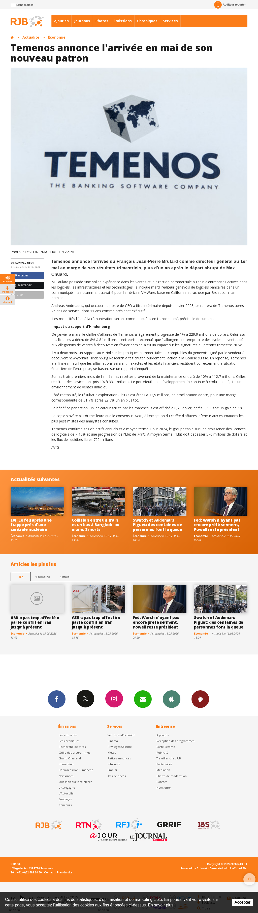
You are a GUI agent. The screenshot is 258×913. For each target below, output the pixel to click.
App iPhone (171, 698)
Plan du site (64, 872)
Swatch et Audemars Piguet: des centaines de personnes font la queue (157, 524)
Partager (20, 275)
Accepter (242, 902)
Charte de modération (171, 776)
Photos (101, 20)
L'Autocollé (66, 793)
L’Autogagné (67, 787)
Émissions (123, 20)
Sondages (65, 799)
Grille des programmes (74, 752)
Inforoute (114, 764)
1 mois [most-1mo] (64, 577)
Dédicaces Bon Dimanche (76, 770)
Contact (161, 781)
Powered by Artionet (194, 868)
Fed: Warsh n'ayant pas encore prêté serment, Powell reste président (217, 524)
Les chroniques (69, 741)
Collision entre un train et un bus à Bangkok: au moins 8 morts (95, 524)
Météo (112, 752)
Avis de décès (117, 776)
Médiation (163, 770)
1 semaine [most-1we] (42, 577)
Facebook (57, 698)
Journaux (82, 20)
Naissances (66, 776)
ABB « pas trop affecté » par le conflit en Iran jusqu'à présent (35, 622)
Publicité (162, 752)
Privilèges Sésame (120, 746)
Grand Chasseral (70, 758)
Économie (57, 37)
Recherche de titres (72, 746)
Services (170, 20)
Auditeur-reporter (230, 5)
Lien (17, 295)
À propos (162, 735)
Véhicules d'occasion (121, 735)
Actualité (30, 37)
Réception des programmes (175, 741)
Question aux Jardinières (75, 781)
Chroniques (147, 20)
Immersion (66, 764)
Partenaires (164, 764)
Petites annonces (119, 758)
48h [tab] (20, 577)
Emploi (112, 770)
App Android (200, 698)
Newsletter (163, 787)
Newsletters (143, 698)
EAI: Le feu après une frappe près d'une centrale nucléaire (31, 524)
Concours (65, 805)
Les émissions (68, 735)
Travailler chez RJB (168, 758)
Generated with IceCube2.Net (228, 868)
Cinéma (113, 741)
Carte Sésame (165, 746)
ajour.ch (61, 20)
